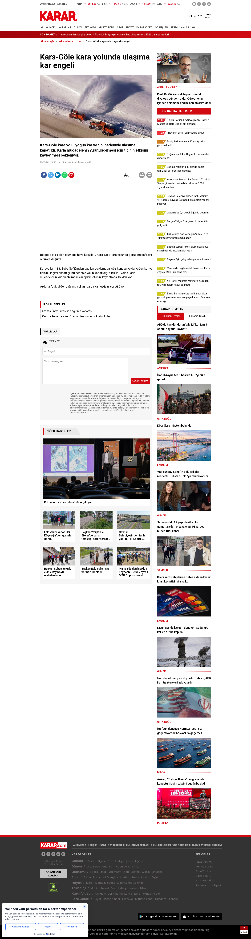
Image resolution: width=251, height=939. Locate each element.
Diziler (90, 883)
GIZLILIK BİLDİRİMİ (161, 845)
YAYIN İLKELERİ (116, 845)
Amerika (106, 866)
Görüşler (161, 27)
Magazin (100, 883)
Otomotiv (115, 872)
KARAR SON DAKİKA (53, 873)
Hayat (130, 27)
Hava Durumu (203, 862)
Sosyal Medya (119, 888)
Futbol (87, 877)
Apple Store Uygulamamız (204, 916)
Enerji (125, 872)
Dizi (110, 894)
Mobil (94, 888)
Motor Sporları (141, 877)
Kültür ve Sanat (144, 899)
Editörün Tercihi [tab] (197, 316)
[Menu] (192, 27)
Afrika (135, 866)
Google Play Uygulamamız (161, 916)
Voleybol (112, 877)
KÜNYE (102, 845)
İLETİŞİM (92, 845)
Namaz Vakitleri (205, 866)
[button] (121, 175)
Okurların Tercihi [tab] (171, 316)
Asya (127, 866)
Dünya (78, 27)
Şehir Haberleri (204, 880)
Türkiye (119, 861)
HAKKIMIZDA (79, 845)
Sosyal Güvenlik (140, 872)
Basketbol (99, 877)
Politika (91, 861)
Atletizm (125, 877)
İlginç (137, 894)
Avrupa (118, 866)
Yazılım (134, 888)
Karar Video (144, 27)
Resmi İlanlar (179, 27)
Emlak (103, 872)
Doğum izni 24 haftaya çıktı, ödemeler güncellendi (88, 34)
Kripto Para (106, 27)
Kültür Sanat (124, 883)
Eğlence (138, 883)
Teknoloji (79, 888)
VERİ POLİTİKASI (181, 845)
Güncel (51, 27)
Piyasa (94, 872)
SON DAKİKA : (48, 34)
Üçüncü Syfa (105, 861)
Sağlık (111, 883)
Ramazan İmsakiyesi (208, 885)
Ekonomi (90, 27)
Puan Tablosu (203, 871)
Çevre (130, 861)
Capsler (108, 899)
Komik (128, 894)
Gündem (100, 894)
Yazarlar (65, 27)
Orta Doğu (93, 866)
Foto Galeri (80, 899)
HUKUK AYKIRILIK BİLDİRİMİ (207, 845)
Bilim (143, 888)
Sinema (118, 894)
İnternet (104, 888)
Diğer (155, 877)
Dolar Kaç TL (203, 876)
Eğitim (139, 861)
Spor (120, 27)
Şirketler (157, 872)
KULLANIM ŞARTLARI (137, 845)
